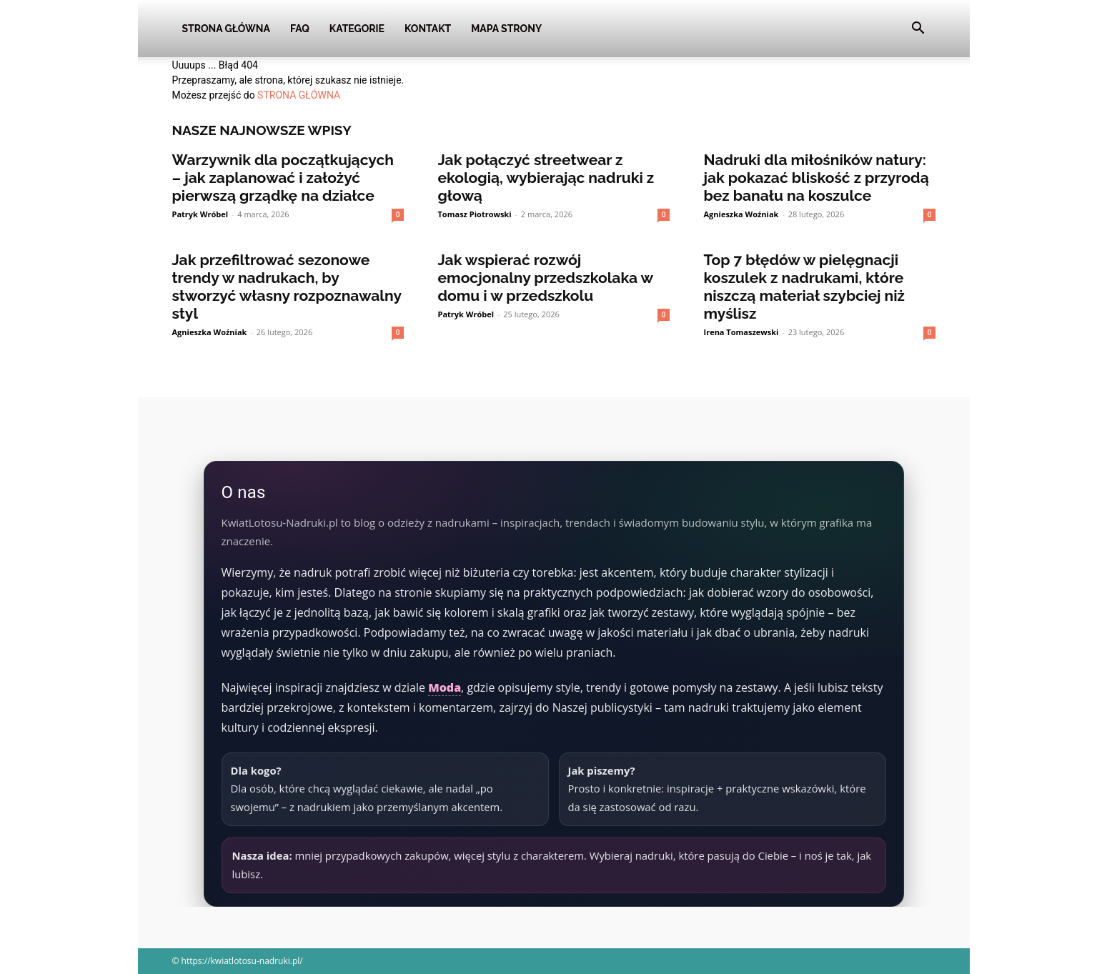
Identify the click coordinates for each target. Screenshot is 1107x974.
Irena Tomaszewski (741, 332)
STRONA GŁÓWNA (298, 95)
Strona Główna (226, 28)
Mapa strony (506, 28)
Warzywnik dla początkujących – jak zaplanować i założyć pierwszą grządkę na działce (283, 177)
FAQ (299, 28)
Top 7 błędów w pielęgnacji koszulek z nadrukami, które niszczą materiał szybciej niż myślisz (804, 286)
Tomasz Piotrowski (475, 214)
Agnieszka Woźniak (741, 214)
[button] (918, 29)
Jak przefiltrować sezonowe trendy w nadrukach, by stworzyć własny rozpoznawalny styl (287, 286)
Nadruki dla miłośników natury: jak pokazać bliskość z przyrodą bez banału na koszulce (816, 177)
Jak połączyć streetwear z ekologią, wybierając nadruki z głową (546, 177)
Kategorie (356, 28)
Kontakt (427, 28)
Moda (444, 687)
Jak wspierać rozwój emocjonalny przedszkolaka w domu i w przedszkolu (545, 277)
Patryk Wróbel (200, 214)
